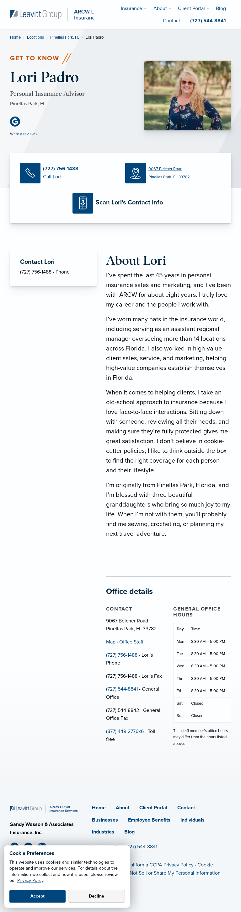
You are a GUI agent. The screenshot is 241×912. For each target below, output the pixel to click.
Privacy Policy (30, 880)
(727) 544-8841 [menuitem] (208, 21)
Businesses (105, 820)
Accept (37, 896)
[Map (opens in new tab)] (173, 173)
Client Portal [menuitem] (191, 8)
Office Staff (131, 642)
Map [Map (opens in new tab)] (110, 642)
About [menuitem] (160, 8)
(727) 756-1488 (121, 655)
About (122, 808)
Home (15, 37)
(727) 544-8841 (122, 689)
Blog (129, 832)
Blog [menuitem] (221, 8)
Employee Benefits (149, 820)
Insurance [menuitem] (131, 8)
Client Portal (153, 808)
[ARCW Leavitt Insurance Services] (65, 14)
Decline (96, 896)
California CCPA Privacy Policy (160, 865)
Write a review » (23, 134)
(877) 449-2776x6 (125, 731)
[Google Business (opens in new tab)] (17, 121)
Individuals (192, 820)
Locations (35, 37)
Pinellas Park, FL (64, 37)
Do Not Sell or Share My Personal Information (171, 873)
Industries (103, 832)
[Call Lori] (68, 173)
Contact (186, 808)
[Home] (44, 808)
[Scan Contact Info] (120, 203)
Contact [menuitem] (171, 21)
